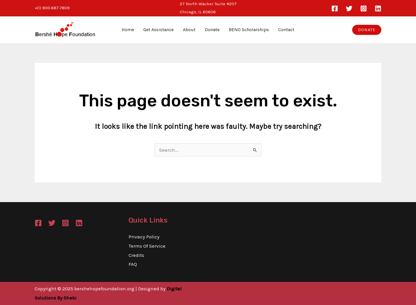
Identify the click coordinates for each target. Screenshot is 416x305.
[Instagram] (363, 8)
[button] (366, 30)
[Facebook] (334, 8)
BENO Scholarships (249, 29)
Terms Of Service (147, 246)
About (189, 29)
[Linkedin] (378, 8)
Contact (286, 29)
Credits (136, 255)
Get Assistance (158, 29)
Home (128, 29)
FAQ (133, 264)
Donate (212, 29)
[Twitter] (349, 8)
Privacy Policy (144, 237)
